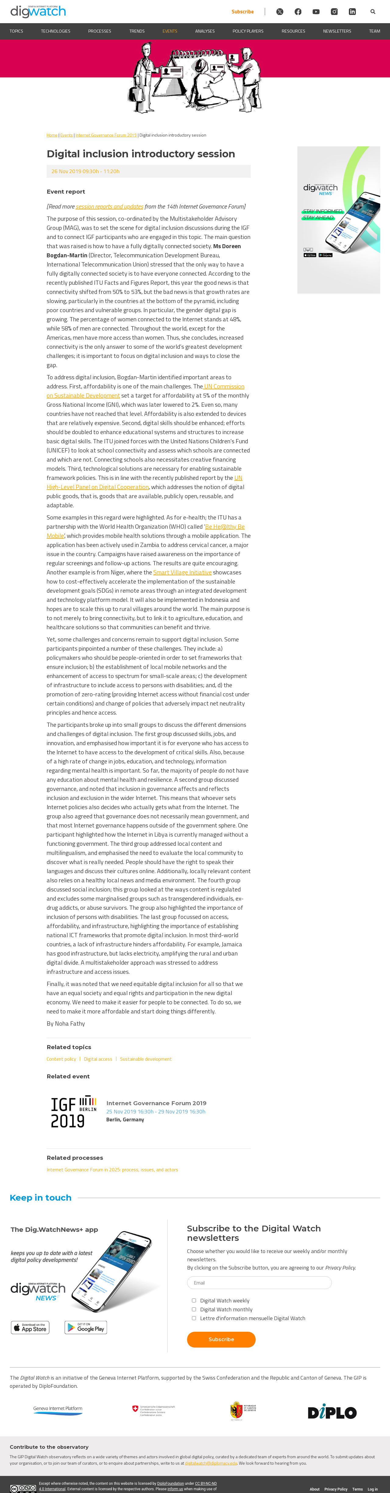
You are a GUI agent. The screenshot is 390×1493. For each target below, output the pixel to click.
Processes (99, 31)
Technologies (55, 31)
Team (374, 31)
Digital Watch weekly (221, 1300)
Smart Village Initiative (182, 572)
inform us (175, 1489)
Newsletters (337, 31)
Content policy (61, 1059)
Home (52, 135)
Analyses (205, 31)
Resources (293, 31)
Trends (137, 31)
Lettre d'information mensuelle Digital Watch (248, 1318)
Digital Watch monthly (222, 1309)
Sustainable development (146, 1059)
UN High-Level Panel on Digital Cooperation (145, 482)
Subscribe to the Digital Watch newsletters (254, 1233)
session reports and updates (109, 206)
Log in (373, 1489)
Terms (357, 1489)
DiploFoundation (170, 1483)
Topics (16, 31)
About (315, 1489)
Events (170, 31)
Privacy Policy (340, 1267)
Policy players (248, 31)
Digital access (98, 1059)
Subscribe (219, 11)
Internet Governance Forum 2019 (106, 135)
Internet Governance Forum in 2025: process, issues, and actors (112, 1169)
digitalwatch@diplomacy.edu (211, 1463)
